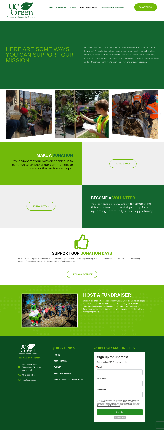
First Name (101, 378)
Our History (61, 7)
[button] (3, 114)
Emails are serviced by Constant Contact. (108, 406)
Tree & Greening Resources (112, 7)
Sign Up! (119, 412)
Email (99, 367)
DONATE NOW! (145, 7)
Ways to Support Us (88, 7)
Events (73, 7)
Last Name (101, 389)
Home (50, 7)
